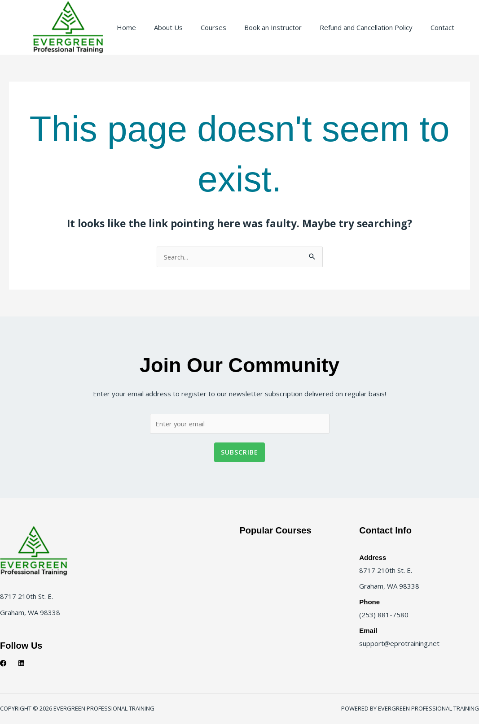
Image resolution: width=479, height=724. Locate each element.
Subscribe (239, 453)
